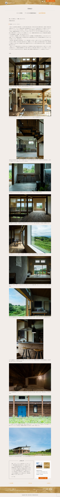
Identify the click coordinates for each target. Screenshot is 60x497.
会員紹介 (39, 3)
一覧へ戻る (30, 483)
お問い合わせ (53, 3)
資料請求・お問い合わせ (50, 0)
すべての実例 (19, 13)
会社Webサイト (43, 478)
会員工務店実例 (42, 13)
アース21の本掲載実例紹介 (30, 13)
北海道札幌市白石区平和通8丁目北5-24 (15, 490)
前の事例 (11, 483)
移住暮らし (35, 3)
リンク (48, 3)
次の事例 (48, 483)
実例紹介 (30, 3)
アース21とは (18, 3)
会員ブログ (44, 3)
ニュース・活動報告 (25, 3)
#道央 (10, 53)
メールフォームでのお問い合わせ (42, 490)
